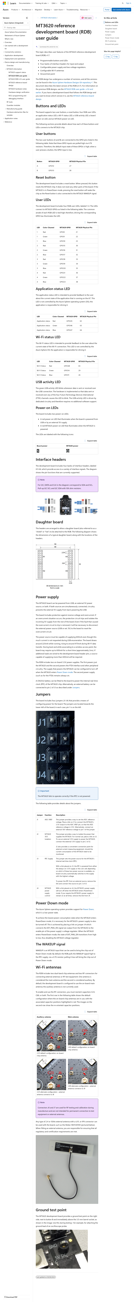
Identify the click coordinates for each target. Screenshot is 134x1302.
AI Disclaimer (7, 1295)
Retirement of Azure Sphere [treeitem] (15, 35)
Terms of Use (87, 1295)
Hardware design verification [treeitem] (19, 92)
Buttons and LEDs (111, 22)
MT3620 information (48, 18)
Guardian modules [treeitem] (13, 105)
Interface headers (111, 25)
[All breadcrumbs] (38, 18)
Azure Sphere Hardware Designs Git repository (71, 82)
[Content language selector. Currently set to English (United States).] (14, 1289)
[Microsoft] (4, 3)
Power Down (88, 909)
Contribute (43, 1295)
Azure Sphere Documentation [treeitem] (16, 32)
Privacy (52, 1295)
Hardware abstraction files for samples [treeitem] (17, 113)
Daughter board (111, 28)
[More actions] (96, 18)
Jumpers (76, 687)
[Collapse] (27, 18)
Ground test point (111, 44)
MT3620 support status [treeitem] (17, 72)
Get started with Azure (121, 9)
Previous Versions (21, 1295)
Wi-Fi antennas (110, 41)
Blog (32, 1295)
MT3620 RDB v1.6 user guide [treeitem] (19, 79)
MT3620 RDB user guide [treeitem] (18, 76)
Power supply (110, 31)
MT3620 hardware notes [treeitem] (18, 89)
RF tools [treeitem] (10, 102)
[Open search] (122, 3)
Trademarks (99, 1295)
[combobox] (16, 23)
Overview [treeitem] (10, 65)
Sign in (128, 3)
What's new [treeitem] (9, 39)
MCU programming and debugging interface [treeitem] (17, 97)
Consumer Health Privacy (68, 1295)
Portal (107, 9)
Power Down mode (65, 672)
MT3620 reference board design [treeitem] (18, 84)
